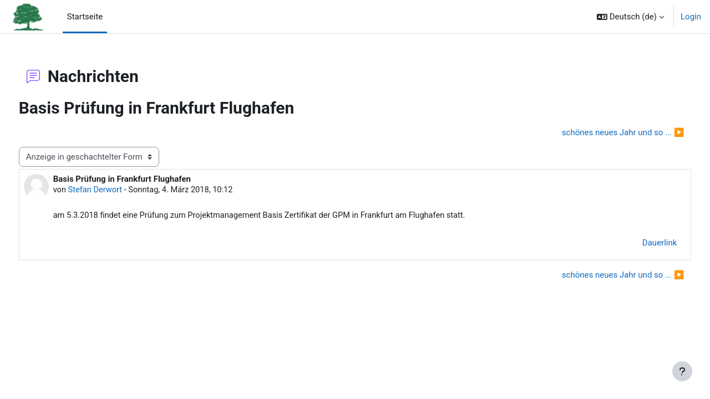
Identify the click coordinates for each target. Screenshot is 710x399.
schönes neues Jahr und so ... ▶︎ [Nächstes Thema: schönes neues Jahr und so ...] (602, 132)
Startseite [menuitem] (85, 17)
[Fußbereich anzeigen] (682, 371)
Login (691, 17)
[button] (630, 16)
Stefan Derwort (117, 191)
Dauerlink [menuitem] (639, 244)
